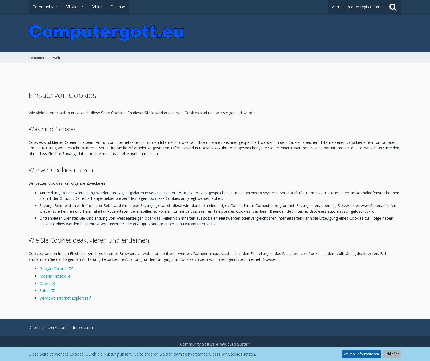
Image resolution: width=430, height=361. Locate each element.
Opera (44, 283)
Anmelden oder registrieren (356, 6)
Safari (44, 290)
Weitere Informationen (361, 354)
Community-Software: (215, 344)
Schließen (392, 354)
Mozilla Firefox (52, 276)
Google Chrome (53, 268)
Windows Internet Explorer (62, 298)
